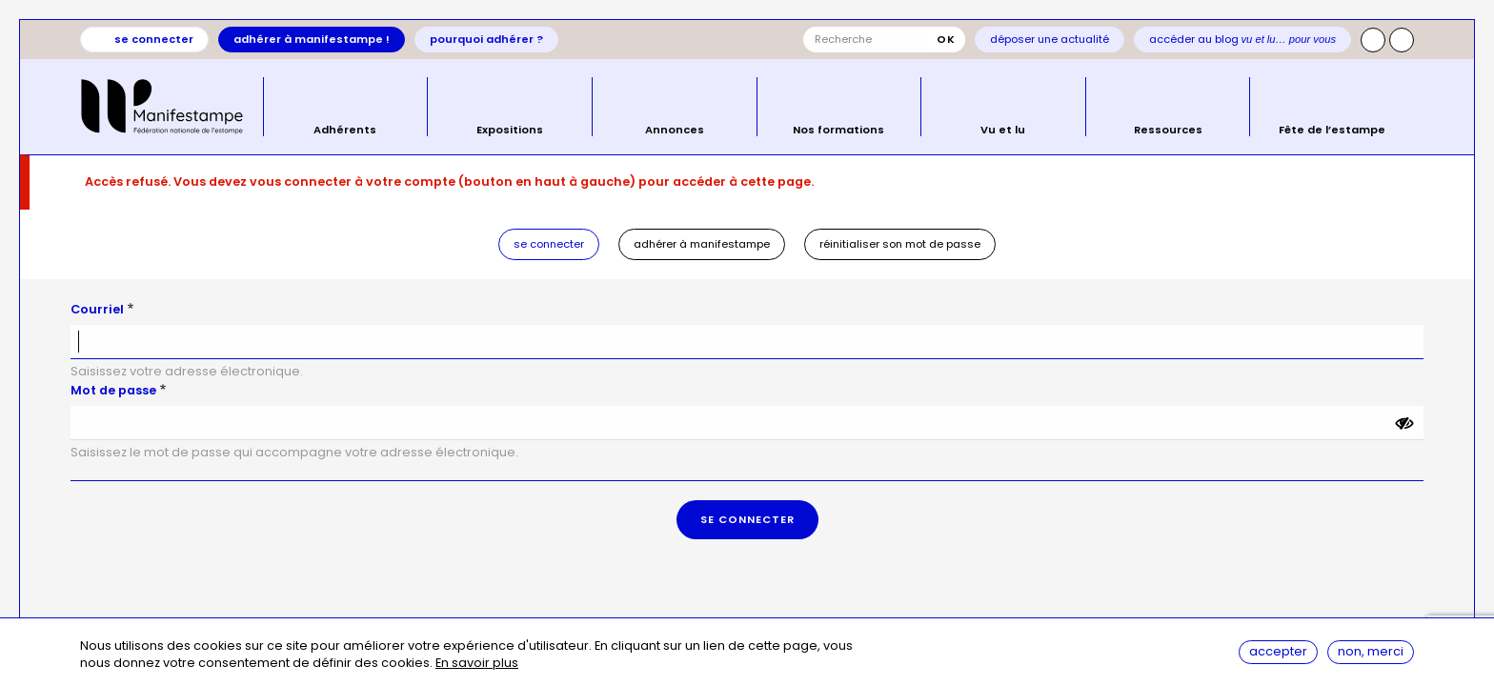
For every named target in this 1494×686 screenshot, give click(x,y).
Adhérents (344, 128)
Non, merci (1370, 651)
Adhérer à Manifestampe (702, 244)
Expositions (509, 128)
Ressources (1168, 128)
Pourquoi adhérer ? (486, 39)
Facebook (1401, 40)
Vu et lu (1002, 128)
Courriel (97, 309)
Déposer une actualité (1049, 39)
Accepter (1278, 651)
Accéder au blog (1243, 39)
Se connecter (153, 39)
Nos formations (838, 128)
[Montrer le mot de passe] (1404, 423)
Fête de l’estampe (1332, 128)
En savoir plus (476, 663)
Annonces (674, 128)
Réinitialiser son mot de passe (899, 244)
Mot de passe (113, 390)
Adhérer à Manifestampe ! (311, 39)
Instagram (1373, 40)
